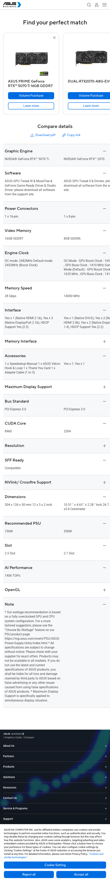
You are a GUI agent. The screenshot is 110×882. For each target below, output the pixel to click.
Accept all (81, 874)
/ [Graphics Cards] (34, 734)
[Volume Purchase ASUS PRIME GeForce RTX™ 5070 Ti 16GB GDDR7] (31, 95)
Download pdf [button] (42, 135)
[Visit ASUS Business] (14, 735)
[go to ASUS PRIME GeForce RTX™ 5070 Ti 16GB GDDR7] (31, 58)
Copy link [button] (71, 135)
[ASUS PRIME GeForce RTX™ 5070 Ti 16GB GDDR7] (31, 82)
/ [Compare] (50, 734)
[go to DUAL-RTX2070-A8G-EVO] (91, 58)
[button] (88, 4)
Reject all (28, 874)
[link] (31, 105)
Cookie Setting (55, 865)
